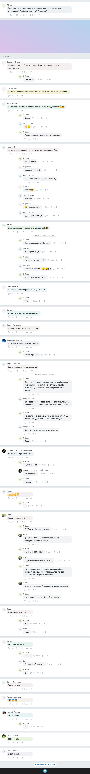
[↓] (35, 15)
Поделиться (39, 15)
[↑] (30, 15)
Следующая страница (45, 764)
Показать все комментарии (45, 236)
